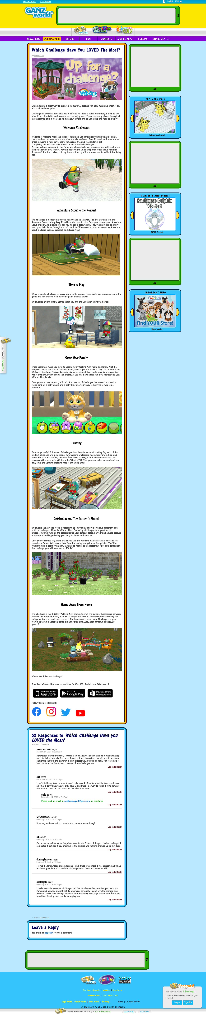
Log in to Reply (115, 767)
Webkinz (106, 990)
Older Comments (40, 744)
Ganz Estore (45, 1)
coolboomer (39, 56)
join (177, 1)
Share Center (161, 39)
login (170, 1)
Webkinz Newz (102, 30)
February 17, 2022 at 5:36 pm (49, 819)
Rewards (81, 30)
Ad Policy (105, 1001)
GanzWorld (117, 990)
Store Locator (157, 329)
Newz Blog (33, 39)
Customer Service (133, 1001)
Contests (106, 39)
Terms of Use (93, 1001)
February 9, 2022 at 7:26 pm (49, 862)
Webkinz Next (52, 39)
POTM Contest (157, 232)
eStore (70, 39)
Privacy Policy (80, 1001)
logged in (49, 932)
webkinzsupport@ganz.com (77, 801)
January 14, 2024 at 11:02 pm (49, 752)
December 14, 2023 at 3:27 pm (54, 797)
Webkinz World (29, 1)
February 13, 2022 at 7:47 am (49, 839)
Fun (88, 39)
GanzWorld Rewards (91, 990)
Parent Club (124, 30)
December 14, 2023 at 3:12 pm (50, 779)
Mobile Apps (124, 39)
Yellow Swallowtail (157, 135)
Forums (142, 39)
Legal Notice (67, 1001)
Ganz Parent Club (110, 995)
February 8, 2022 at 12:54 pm (49, 884)
